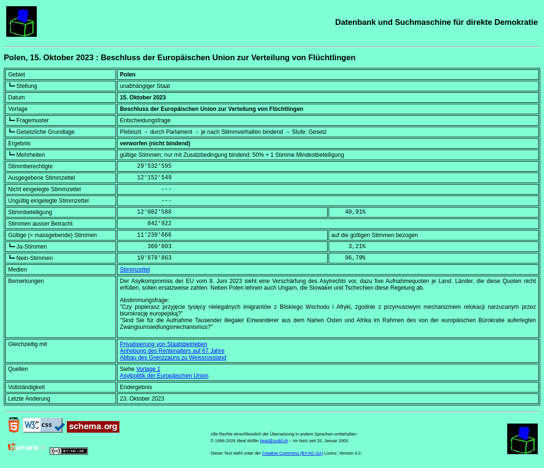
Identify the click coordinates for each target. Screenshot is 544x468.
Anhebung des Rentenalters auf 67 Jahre (172, 351)
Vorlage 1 (148, 369)
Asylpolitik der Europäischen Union (164, 375)
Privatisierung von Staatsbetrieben (163, 344)
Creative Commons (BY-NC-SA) (292, 453)
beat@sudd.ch (274, 440)
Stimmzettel (135, 269)
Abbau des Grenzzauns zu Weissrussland (173, 357)
